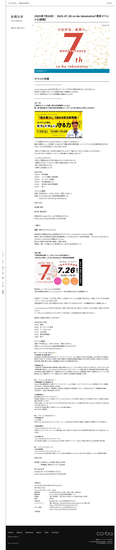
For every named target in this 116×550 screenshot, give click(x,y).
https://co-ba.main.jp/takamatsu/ (48, 348)
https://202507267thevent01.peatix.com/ (69, 503)
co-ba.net (109, 3)
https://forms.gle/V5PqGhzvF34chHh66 (50, 218)
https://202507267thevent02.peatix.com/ (63, 505)
